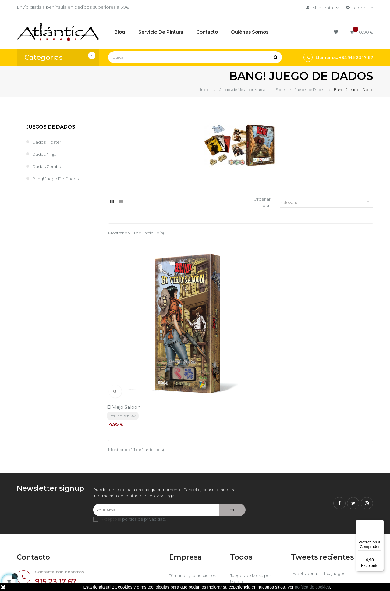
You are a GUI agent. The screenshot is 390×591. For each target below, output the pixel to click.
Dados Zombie (48, 166)
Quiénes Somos (186, 534)
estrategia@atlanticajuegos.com (51, 541)
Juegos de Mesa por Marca (252, 510)
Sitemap (239, 544)
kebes (135, 580)
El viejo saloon (125, 338)
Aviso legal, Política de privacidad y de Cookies (194, 521)
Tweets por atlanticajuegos (319, 505)
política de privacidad (143, 451)
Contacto (179, 544)
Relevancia (327, 202)
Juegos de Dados (50, 127)
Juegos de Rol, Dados (253, 524)
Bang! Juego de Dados (57, 178)
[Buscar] (195, 57)
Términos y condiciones (194, 507)
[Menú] (380, 523)
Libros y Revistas (247, 534)
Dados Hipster (47, 142)
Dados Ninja (45, 154)
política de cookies (312, 587)
